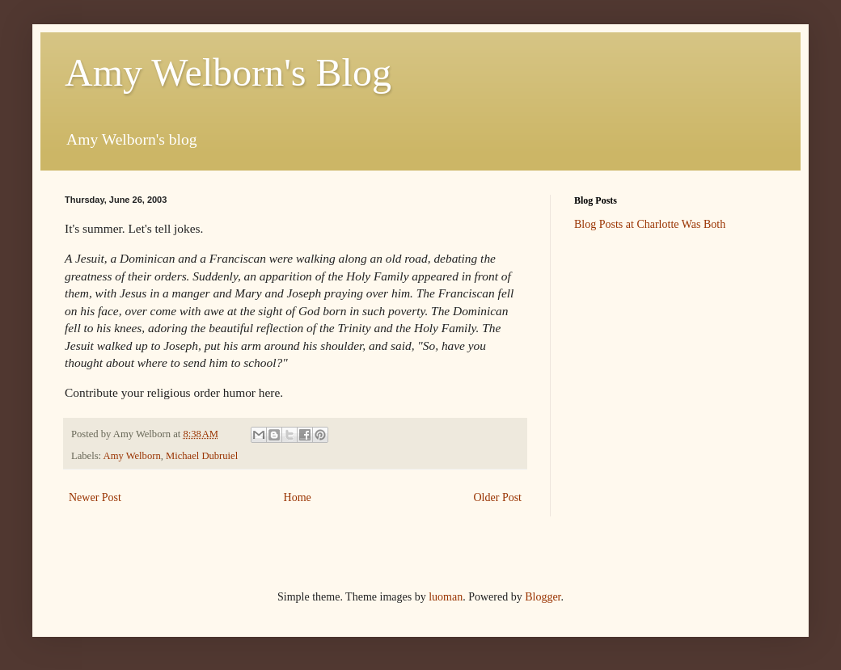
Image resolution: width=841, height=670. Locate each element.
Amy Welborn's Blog (228, 72)
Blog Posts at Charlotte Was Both (649, 224)
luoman (446, 597)
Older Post (498, 497)
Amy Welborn (132, 455)
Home (297, 497)
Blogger (542, 597)
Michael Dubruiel (202, 455)
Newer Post (95, 497)
